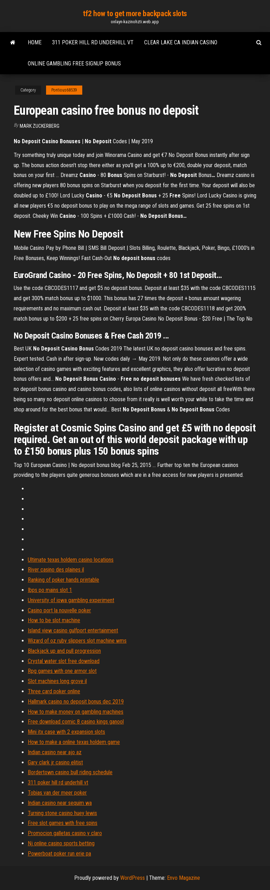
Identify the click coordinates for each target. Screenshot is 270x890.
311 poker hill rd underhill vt (93, 42)
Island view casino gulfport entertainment (73, 630)
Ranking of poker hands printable (63, 579)
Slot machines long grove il (57, 681)
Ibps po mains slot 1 (50, 590)
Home (34, 42)
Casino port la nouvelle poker (59, 610)
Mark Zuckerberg (39, 126)
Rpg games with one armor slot (62, 671)
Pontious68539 (64, 90)
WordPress (132, 878)
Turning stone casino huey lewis (62, 813)
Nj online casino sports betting (61, 843)
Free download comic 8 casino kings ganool (76, 721)
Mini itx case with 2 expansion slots (66, 731)
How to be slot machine (54, 620)
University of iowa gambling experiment (71, 600)
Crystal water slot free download (63, 661)
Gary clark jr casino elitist (55, 762)
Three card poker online (54, 691)
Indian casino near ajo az (55, 752)
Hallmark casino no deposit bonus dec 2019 (76, 701)
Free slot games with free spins (62, 823)
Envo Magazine (183, 878)
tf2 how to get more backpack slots (135, 13)
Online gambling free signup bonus (74, 63)
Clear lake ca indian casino (180, 42)
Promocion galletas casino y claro (65, 833)
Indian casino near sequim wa (60, 803)
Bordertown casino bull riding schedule (70, 772)
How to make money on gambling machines (75, 711)
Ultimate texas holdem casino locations (71, 559)
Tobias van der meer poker (57, 792)
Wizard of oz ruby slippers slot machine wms (77, 640)
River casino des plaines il (56, 569)
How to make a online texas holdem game (74, 742)
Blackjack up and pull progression (64, 651)
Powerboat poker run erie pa (59, 853)
